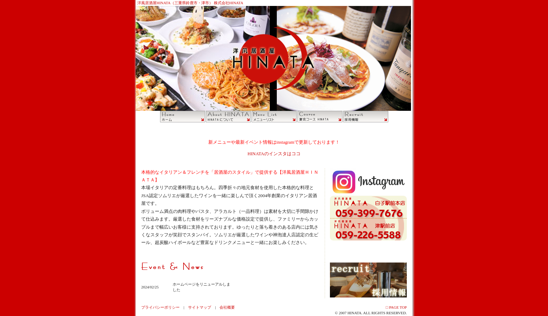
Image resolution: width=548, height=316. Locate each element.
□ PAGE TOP (396, 307)
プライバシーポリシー (160, 307)
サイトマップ (199, 307)
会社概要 (227, 307)
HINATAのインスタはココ (273, 153)
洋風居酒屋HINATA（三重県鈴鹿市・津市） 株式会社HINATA (190, 3)
